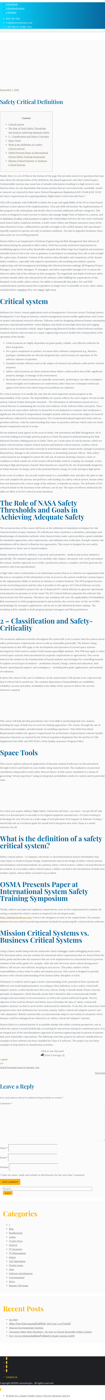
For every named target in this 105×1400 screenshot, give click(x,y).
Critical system (16, 124)
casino (12, 1237)
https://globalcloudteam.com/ (16, 917)
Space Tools (14, 140)
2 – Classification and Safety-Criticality (28, 136)
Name (4, 1148)
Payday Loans (16, 1265)
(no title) (13, 1319)
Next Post (100, 1073)
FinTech (13, 1245)
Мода (12, 1281)
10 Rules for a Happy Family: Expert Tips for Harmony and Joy (38, 1395)
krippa (12, 1257)
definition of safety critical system (20, 218)
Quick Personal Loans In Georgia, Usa (19, 1067)
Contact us (11, 1376)
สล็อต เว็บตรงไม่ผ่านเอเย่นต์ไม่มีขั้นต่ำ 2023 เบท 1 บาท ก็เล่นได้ (40, 1323)
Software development (21, 1273)
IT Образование (17, 1253)
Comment (6, 1103)
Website (4, 1167)
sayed (3, 1059)
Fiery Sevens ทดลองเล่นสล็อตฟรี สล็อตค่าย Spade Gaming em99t (42, 1335)
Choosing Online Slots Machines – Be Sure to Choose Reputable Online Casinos (50, 1331)
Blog (11, 1228)
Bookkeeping (15, 1233)
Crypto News (16, 1241)
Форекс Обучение (18, 1285)
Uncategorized (16, 1277)
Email (4, 1157)
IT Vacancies (15, 1249)
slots (11, 1269)
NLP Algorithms (17, 1261)
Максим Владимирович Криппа (26, 1327)
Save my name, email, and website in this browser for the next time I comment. (43, 1175)
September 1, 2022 (9, 90)
